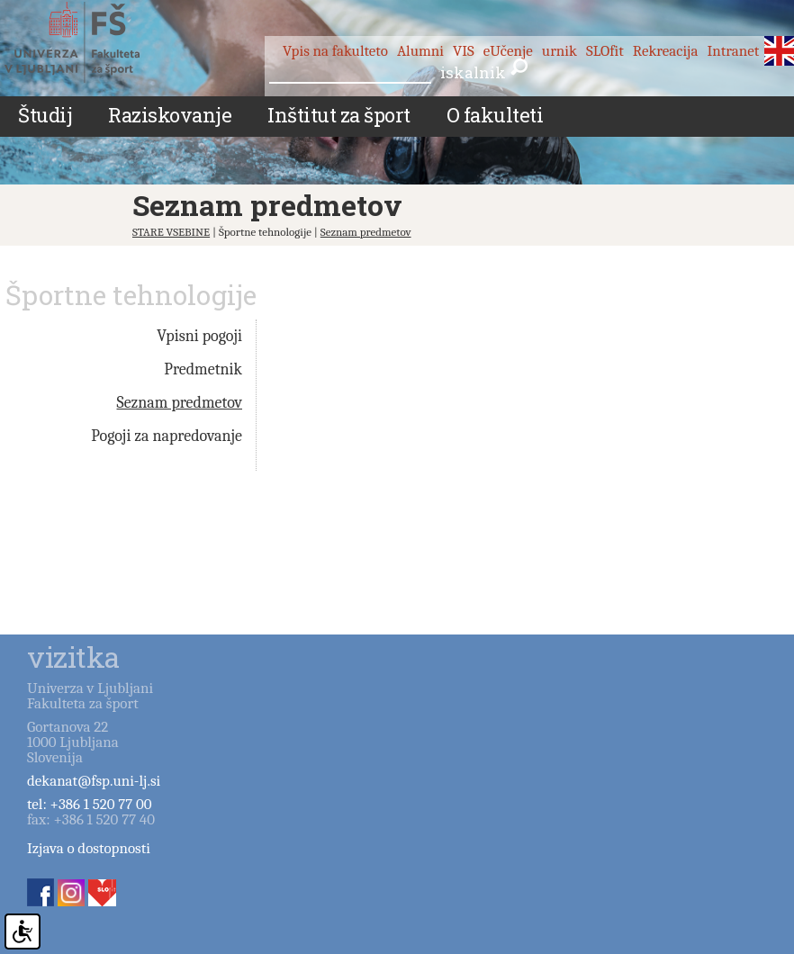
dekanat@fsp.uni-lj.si (93, 780)
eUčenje (508, 50)
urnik (559, 50)
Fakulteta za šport (92, 42)
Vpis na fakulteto (335, 50)
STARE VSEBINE (171, 231)
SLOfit (605, 50)
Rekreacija (666, 50)
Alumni (420, 50)
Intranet (733, 50)
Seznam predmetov (365, 231)
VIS (463, 50)
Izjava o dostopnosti (88, 848)
